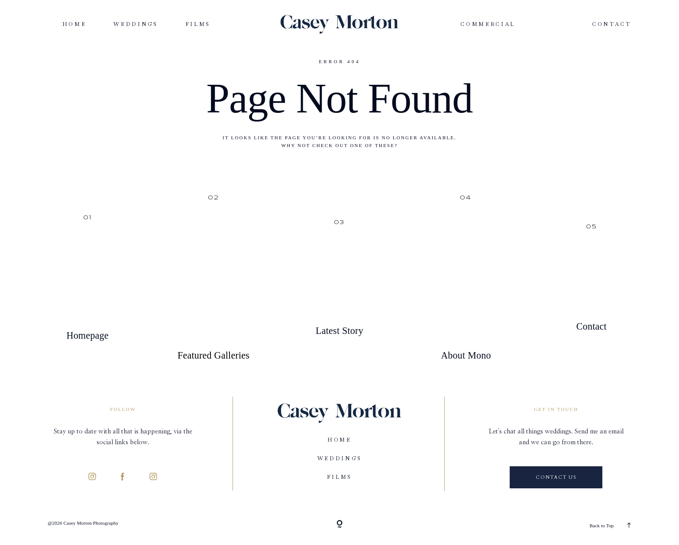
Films (197, 24)
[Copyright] (339, 524)
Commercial (487, 24)
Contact (611, 24)
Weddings (135, 24)
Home (74, 24)
